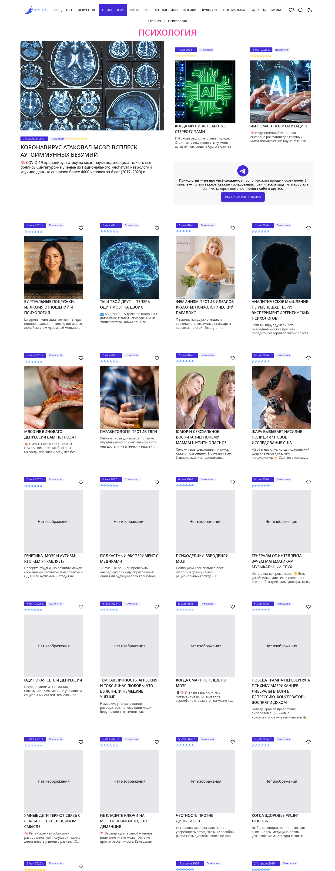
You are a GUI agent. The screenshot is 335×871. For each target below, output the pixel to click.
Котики (190, 10)
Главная (154, 21)
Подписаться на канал (243, 197)
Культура (210, 10)
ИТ (147, 10)
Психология (113, 10)
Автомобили (166, 10)
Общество (63, 10)
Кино (134, 10)
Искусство (87, 10)
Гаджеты (258, 10)
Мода (276, 10)
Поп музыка (234, 10)
